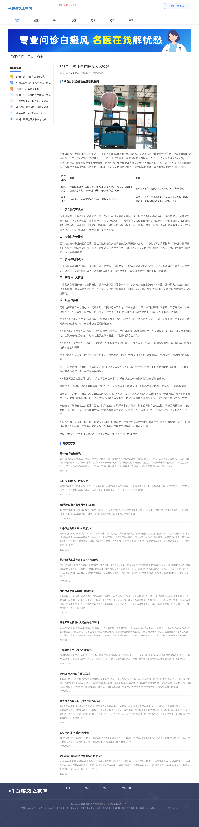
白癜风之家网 (72, 73)
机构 (105, 788)
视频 (36, 20)
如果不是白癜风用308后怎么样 (76, 528)
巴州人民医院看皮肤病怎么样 (31, 119)
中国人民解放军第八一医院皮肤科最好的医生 (33, 83)
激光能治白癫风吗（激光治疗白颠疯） (80, 701)
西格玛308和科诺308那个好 (74, 732)
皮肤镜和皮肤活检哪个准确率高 (77, 591)
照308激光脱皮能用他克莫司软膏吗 (79, 559)
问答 (112, 20)
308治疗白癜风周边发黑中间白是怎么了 (81, 756)
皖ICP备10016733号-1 (118, 804)
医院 (131, 20)
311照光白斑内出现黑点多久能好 (77, 504)
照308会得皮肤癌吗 (70, 453)
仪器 (74, 20)
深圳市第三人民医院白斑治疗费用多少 (33, 95)
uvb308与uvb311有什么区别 (75, 673)
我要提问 (177, 6)
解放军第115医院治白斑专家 (30, 76)
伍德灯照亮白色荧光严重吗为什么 (78, 650)
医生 (55, 20)
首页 (17, 20)
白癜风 (73, 5)
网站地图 (127, 788)
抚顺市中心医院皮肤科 (27, 89)
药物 (93, 20)
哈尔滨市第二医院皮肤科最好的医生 (33, 107)
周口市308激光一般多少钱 (74, 481)
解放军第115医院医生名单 (29, 113)
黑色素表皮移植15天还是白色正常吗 (79, 622)
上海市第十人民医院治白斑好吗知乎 (33, 101)
